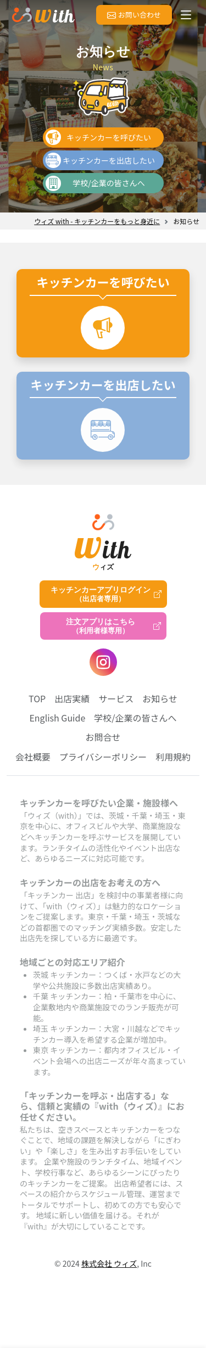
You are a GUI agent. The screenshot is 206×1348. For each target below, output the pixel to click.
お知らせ (159, 698)
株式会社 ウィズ (109, 1263)
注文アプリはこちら (100, 626)
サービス (115, 698)
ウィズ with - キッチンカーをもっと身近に (97, 221)
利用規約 (173, 756)
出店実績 (72, 698)
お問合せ (102, 736)
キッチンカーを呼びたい (108, 137)
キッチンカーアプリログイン (101, 594)
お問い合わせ (134, 14)
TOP (37, 698)
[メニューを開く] (186, 14)
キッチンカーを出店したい (109, 160)
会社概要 (33, 756)
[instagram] (103, 662)
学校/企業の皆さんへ (109, 182)
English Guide (57, 717)
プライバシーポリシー (103, 756)
